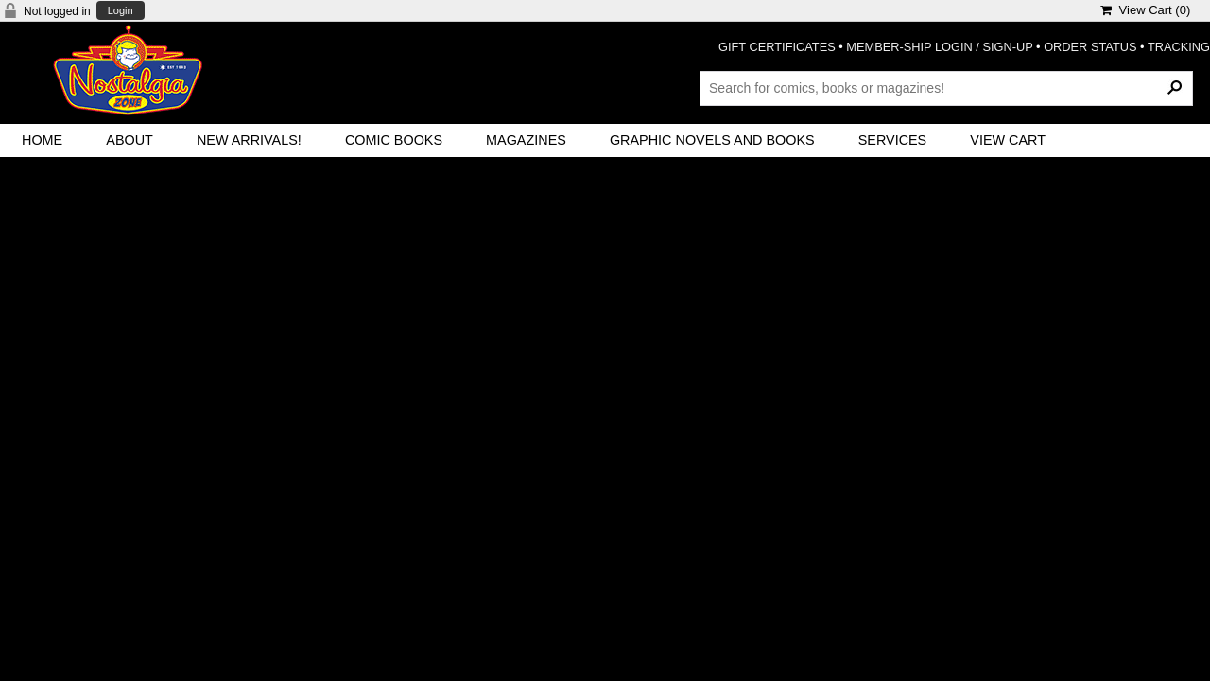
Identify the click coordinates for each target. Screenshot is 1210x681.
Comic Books (393, 140)
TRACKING (1179, 47)
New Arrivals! (249, 140)
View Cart (1008, 140)
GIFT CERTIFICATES (777, 47)
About (129, 140)
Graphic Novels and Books (712, 140)
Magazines (526, 140)
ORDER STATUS (1090, 47)
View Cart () (1145, 10)
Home (42, 140)
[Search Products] (946, 88)
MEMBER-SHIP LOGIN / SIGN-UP (939, 47)
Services (892, 140)
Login (120, 11)
